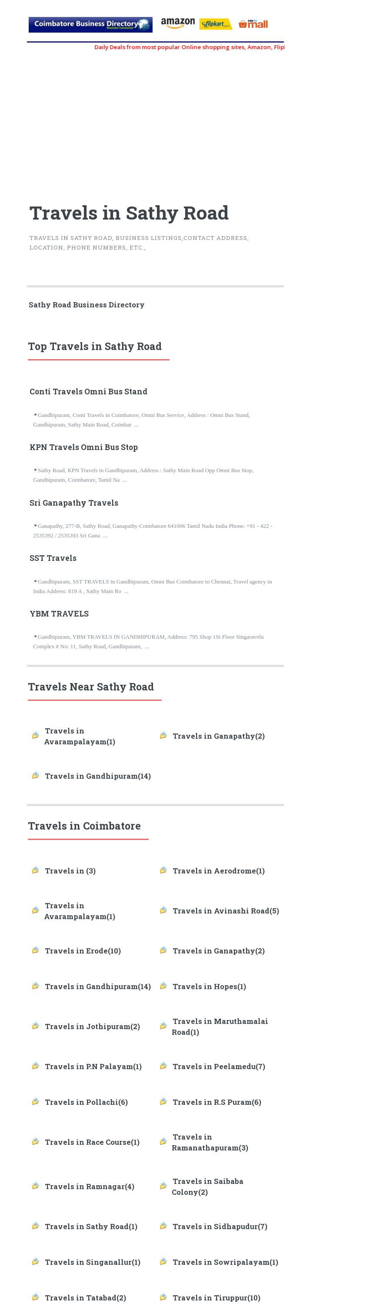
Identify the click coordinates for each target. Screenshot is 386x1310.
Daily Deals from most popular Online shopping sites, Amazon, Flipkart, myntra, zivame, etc (230, 47)
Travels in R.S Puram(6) (217, 1102)
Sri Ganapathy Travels (74, 503)
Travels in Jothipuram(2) (92, 1026)
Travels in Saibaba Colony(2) (207, 1187)
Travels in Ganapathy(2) (219, 736)
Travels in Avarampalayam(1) (79, 736)
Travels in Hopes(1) (209, 986)
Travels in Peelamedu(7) (219, 1066)
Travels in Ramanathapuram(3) (210, 1142)
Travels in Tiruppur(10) (216, 1298)
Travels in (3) (70, 871)
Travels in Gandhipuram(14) (98, 776)
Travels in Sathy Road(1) (91, 1226)
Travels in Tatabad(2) (85, 1298)
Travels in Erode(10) (83, 951)
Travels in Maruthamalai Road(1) (220, 1027)
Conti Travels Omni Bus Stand (88, 392)
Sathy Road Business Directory (87, 305)
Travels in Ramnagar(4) (89, 1186)
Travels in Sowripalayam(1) (225, 1262)
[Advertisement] (92, 122)
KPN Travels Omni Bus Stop (84, 447)
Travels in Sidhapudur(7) (220, 1226)
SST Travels (53, 558)
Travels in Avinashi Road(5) (226, 911)
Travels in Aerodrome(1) (219, 871)
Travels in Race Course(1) (92, 1142)
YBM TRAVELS (59, 614)
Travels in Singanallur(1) (92, 1262)
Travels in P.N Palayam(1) (93, 1066)
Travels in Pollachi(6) (86, 1102)
